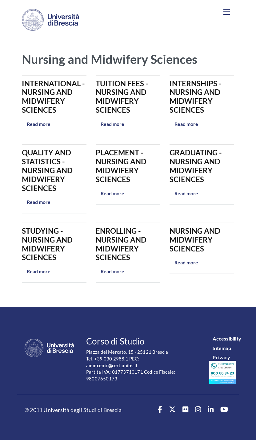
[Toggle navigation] (226, 12)
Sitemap (222, 348)
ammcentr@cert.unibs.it (112, 365)
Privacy (221, 357)
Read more (38, 124)
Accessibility (227, 338)
